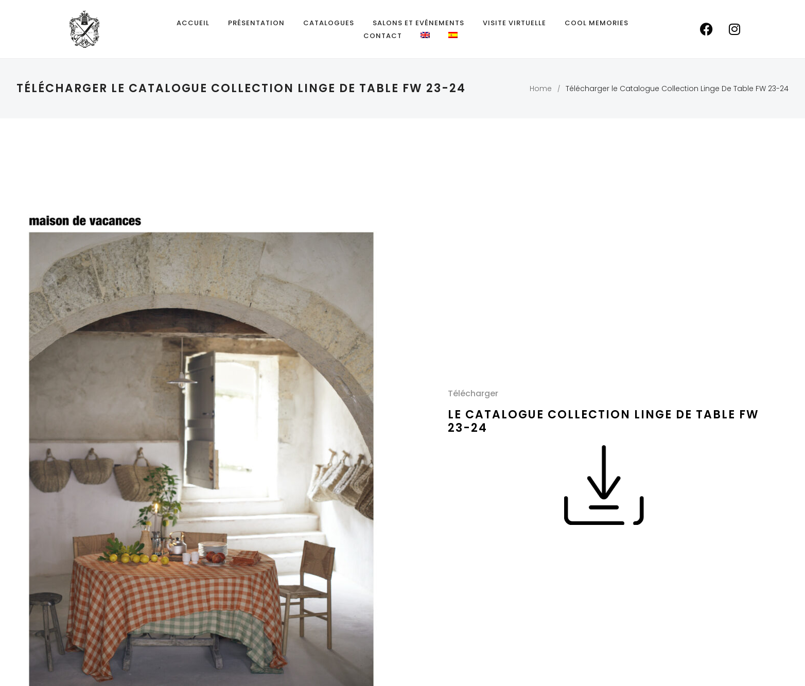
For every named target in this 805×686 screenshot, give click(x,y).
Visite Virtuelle (514, 23)
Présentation (256, 23)
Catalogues (328, 23)
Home (541, 88)
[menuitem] (425, 35)
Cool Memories (596, 23)
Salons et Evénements (418, 23)
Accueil (193, 23)
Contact (382, 36)
